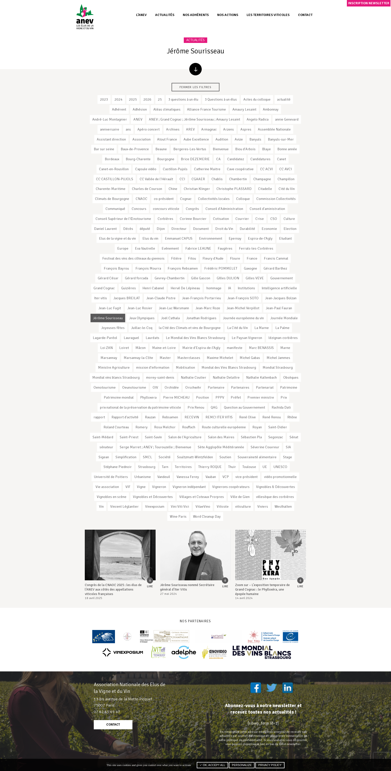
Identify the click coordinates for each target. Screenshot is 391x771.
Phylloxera (148, 397)
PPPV (219, 397)
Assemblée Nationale (274, 129)
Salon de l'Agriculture (184, 437)
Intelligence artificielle (279, 288)
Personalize (242, 765)
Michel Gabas (250, 357)
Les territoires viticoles (268, 15)
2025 (133, 99)
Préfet (236, 397)
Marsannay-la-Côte (138, 357)
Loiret (124, 347)
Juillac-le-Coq (141, 327)
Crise (259, 218)
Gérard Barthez (275, 268)
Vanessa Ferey (188, 476)
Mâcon (140, 347)
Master (165, 357)
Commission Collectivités (276, 198)
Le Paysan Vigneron (247, 337)
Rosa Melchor (165, 427)
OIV (155, 387)
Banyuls (255, 139)
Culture (289, 218)
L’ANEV (141, 15)
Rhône (292, 417)
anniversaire (109, 129)
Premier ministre (260, 397)
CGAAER (198, 179)
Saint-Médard (103, 437)
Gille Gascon (200, 278)
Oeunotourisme (134, 387)
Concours (139, 208)
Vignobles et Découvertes (153, 496)
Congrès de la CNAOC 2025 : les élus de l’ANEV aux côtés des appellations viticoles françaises (113, 589)
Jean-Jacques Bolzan (280, 298)
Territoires (183, 466)
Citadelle (265, 188)
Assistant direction (111, 139)
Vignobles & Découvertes (275, 486)
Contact (305, 15)
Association (141, 139)
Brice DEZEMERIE (195, 159)
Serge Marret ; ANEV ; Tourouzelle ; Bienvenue (155, 447)
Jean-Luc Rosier (139, 308)
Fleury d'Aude (212, 258)
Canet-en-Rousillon (114, 169)
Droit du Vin (224, 228)
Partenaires (240, 387)
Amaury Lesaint (244, 109)
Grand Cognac (104, 288)
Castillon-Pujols (175, 169)
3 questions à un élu (183, 99)
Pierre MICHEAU (176, 397)
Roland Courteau (116, 427)
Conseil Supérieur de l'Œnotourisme (123, 218)
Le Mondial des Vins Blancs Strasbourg (195, 337)
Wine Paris (178, 516)
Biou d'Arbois (245, 149)
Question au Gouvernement (244, 407)
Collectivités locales (214, 198)
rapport (99, 417)
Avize (239, 139)
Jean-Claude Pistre (161, 298)
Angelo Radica (258, 119)
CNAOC (141, 198)
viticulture (243, 506)
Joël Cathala (170, 318)
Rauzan (150, 417)
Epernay (235, 238)
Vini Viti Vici (180, 506)
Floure (235, 258)
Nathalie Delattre (226, 377)
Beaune (161, 149)
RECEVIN (192, 417)
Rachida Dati (281, 407)
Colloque (243, 198)
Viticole (223, 506)
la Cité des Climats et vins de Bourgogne (190, 327)
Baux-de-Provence (135, 149)
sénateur (106, 447)
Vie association (107, 486)
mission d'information (152, 367)
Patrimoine (288, 387)
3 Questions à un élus (221, 99)
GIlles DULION (228, 278)
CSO (273, 218)
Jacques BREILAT (126, 298)
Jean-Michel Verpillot (243, 308)
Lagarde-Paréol (105, 337)
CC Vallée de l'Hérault (156, 179)
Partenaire (216, 387)
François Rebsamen (183, 268)
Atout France (167, 139)
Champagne (262, 179)
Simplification (125, 457)
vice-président (246, 476)
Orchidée (172, 387)
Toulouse (249, 466)
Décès (128, 228)
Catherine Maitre (207, 169)
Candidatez (235, 159)
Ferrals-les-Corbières (256, 248)
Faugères (225, 248)
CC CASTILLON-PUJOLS (114, 179)
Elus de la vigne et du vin (117, 238)
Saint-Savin (153, 437)
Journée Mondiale (284, 318)
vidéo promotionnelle (280, 476)
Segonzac (275, 437)
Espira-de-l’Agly (260, 238)
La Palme (282, 327)
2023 (104, 99)
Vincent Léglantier (124, 506)
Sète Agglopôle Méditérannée (221, 447)
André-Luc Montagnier (109, 119)
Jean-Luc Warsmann (174, 308)
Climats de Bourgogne (112, 198)
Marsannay (108, 357)
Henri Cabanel (153, 288)
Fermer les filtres (195, 87)
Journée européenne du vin (243, 318)
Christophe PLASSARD (234, 188)
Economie (269, 228)
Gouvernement (281, 278)
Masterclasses (188, 357)
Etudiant (285, 238)
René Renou (271, 417)
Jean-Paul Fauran (279, 308)
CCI (182, 179)
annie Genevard (286, 119)
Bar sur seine (104, 149)
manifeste (234, 347)
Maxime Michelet (220, 357)
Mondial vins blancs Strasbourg (116, 377)
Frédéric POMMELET (220, 268)
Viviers (262, 506)
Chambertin (238, 179)
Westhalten (283, 506)
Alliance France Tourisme (206, 109)
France (252, 258)
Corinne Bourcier (193, 218)
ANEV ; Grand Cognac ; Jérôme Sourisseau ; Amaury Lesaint (194, 119)
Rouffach (188, 427)
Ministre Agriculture (114, 367)
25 (160, 99)
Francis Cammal (276, 258)
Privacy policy (270, 765)
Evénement (170, 248)
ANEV (137, 119)
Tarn (165, 466)
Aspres (245, 129)
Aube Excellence (196, 139)
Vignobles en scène (111, 496)
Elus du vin (150, 238)
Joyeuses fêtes (113, 327)
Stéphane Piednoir (117, 466)
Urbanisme (142, 476)
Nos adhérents (196, 15)
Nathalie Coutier (193, 377)
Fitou (192, 258)
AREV (190, 129)
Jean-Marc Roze (208, 308)
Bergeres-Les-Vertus (189, 149)
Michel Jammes (278, 357)
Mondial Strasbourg (278, 367)
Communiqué (115, 208)
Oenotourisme (105, 387)
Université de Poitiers (111, 476)
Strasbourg (146, 466)
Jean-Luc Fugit (109, 308)
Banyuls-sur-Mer (281, 139)
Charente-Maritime (110, 188)
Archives (173, 129)
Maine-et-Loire (164, 347)
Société (165, 457)
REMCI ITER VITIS (219, 417)
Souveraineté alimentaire (257, 457)
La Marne (261, 327)
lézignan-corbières (283, 337)
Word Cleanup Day (207, 516)
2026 (147, 99)
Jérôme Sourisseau (108, 318)
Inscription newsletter (368, 3)
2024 (118, 99)
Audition (221, 139)
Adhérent (119, 109)
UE (265, 466)
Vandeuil (163, 476)
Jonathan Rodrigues (201, 318)
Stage (287, 457)
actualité (284, 99)
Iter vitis (100, 298)
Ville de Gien (240, 496)
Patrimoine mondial (119, 397)
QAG (214, 407)
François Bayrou (116, 268)
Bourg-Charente (138, 159)
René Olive (247, 417)
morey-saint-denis (160, 377)
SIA (288, 447)
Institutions (246, 288)
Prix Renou (196, 407)
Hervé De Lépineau (185, 288)
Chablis (217, 179)
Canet (281, 159)
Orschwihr (193, 387)
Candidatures (260, 159)
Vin (101, 506)
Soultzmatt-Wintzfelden (195, 457)
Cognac (186, 198)
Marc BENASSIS (261, 347)
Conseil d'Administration (224, 208)
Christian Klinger (197, 188)
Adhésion (140, 109)
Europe (122, 248)
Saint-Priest (129, 437)
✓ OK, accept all (212, 765)
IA (229, 288)
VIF (127, 486)
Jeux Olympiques (142, 318)
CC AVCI (285, 169)
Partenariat (265, 387)
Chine (173, 188)
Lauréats (152, 337)
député (145, 228)
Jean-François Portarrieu (201, 298)
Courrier (242, 218)
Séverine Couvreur (265, 447)
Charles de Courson (147, 188)
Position (202, 397)
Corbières (165, 218)
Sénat (294, 437)
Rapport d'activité (124, 417)
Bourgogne (165, 159)
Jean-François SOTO (243, 298)
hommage (213, 288)
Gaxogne (250, 268)
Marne (285, 347)
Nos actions (227, 15)
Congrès (192, 208)
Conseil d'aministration (267, 208)
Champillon (286, 179)
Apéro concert (148, 129)
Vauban (210, 476)
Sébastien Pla (251, 437)
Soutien (225, 457)
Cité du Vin (287, 188)
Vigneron (159, 486)
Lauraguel (131, 337)
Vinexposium (154, 506)
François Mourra (148, 268)
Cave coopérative (240, 169)
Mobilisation (185, 367)
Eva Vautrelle (145, 248)
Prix (284, 397)
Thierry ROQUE (210, 466)
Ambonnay (271, 109)
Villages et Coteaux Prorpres (201, 496)
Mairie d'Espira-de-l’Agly (201, 347)
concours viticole (166, 208)
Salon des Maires (221, 437)
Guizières (128, 288)
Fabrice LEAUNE (198, 248)
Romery (141, 427)
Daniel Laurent (105, 228)
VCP (225, 476)
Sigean (103, 457)
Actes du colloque (257, 99)
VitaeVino (203, 506)
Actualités (164, 15)
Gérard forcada (136, 278)
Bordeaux (112, 159)
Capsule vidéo (145, 169)
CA (218, 159)
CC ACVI (266, 169)
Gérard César (108, 278)
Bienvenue (221, 149)
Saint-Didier (277, 427)
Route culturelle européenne (224, 427)
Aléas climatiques (167, 109)
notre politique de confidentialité (240, 740)
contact (113, 725)
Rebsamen (170, 417)
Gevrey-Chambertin (170, 278)
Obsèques (290, 377)
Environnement (210, 238)
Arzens (228, 129)
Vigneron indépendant (189, 486)
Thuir (232, 466)
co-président (164, 198)
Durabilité (247, 228)
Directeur (179, 228)
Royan (257, 427)
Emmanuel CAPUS (179, 238)
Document (201, 228)
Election (290, 228)
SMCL (147, 457)
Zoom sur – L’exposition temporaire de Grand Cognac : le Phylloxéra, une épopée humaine (262, 589)
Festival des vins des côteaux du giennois (133, 258)
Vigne (141, 486)
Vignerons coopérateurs (231, 486)
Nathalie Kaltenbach (261, 377)
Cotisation (221, 218)
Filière (176, 258)
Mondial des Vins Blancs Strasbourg (228, 367)
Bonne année (287, 149)
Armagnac (209, 129)
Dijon (161, 228)
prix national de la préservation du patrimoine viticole (140, 407)
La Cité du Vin (237, 327)
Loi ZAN (106, 347)
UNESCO (280, 466)
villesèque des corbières (275, 496)
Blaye (266, 149)
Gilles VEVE (255, 278)
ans (128, 129)
